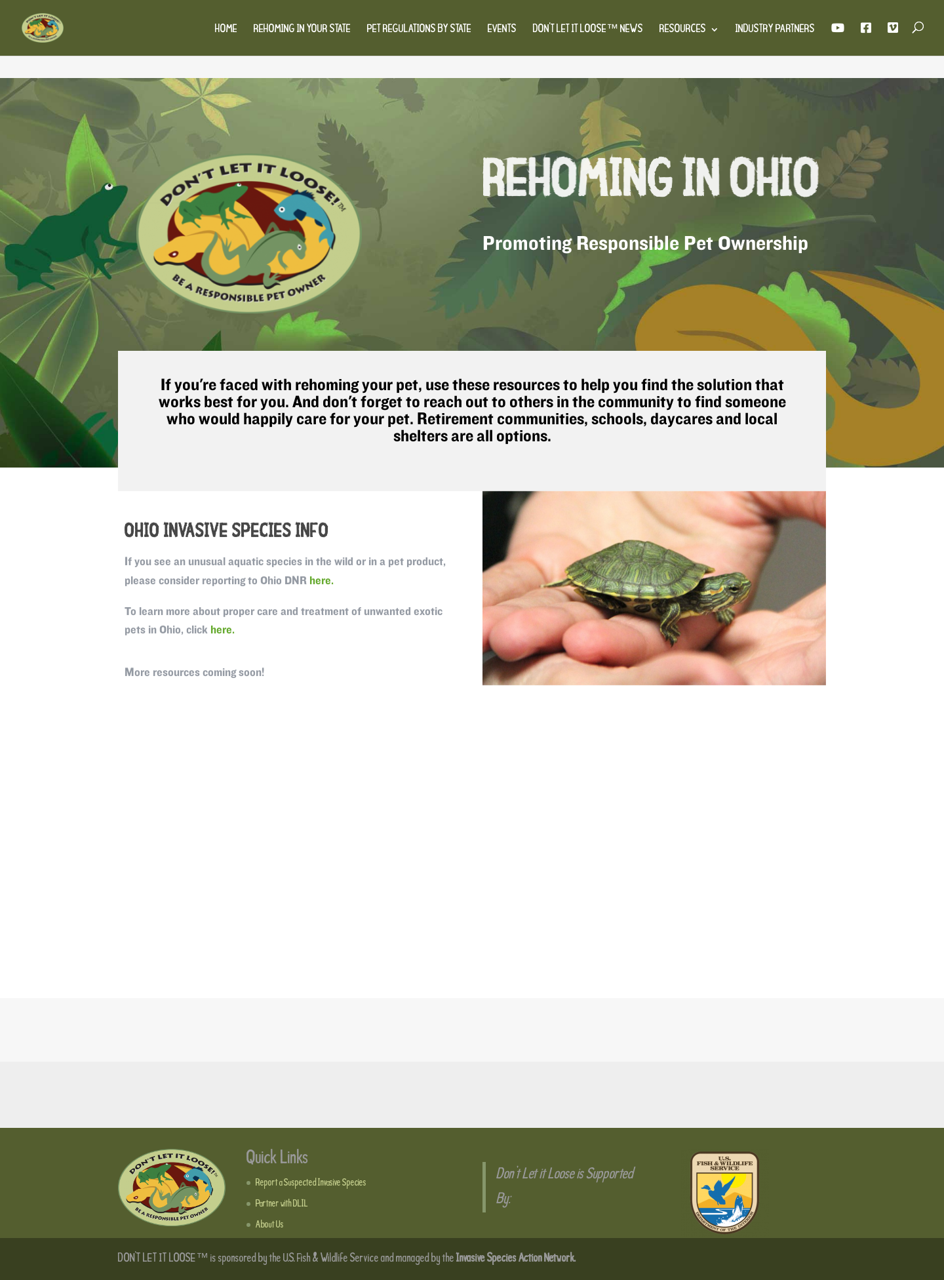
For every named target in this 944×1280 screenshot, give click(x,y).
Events (502, 30)
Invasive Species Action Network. (516, 1258)
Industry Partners (775, 30)
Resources (682, 30)
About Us (270, 1225)
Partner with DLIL (282, 1204)
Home (226, 30)
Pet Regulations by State (419, 30)
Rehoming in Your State (302, 30)
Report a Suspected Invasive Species (311, 1183)
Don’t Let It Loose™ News (588, 30)
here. (321, 582)
